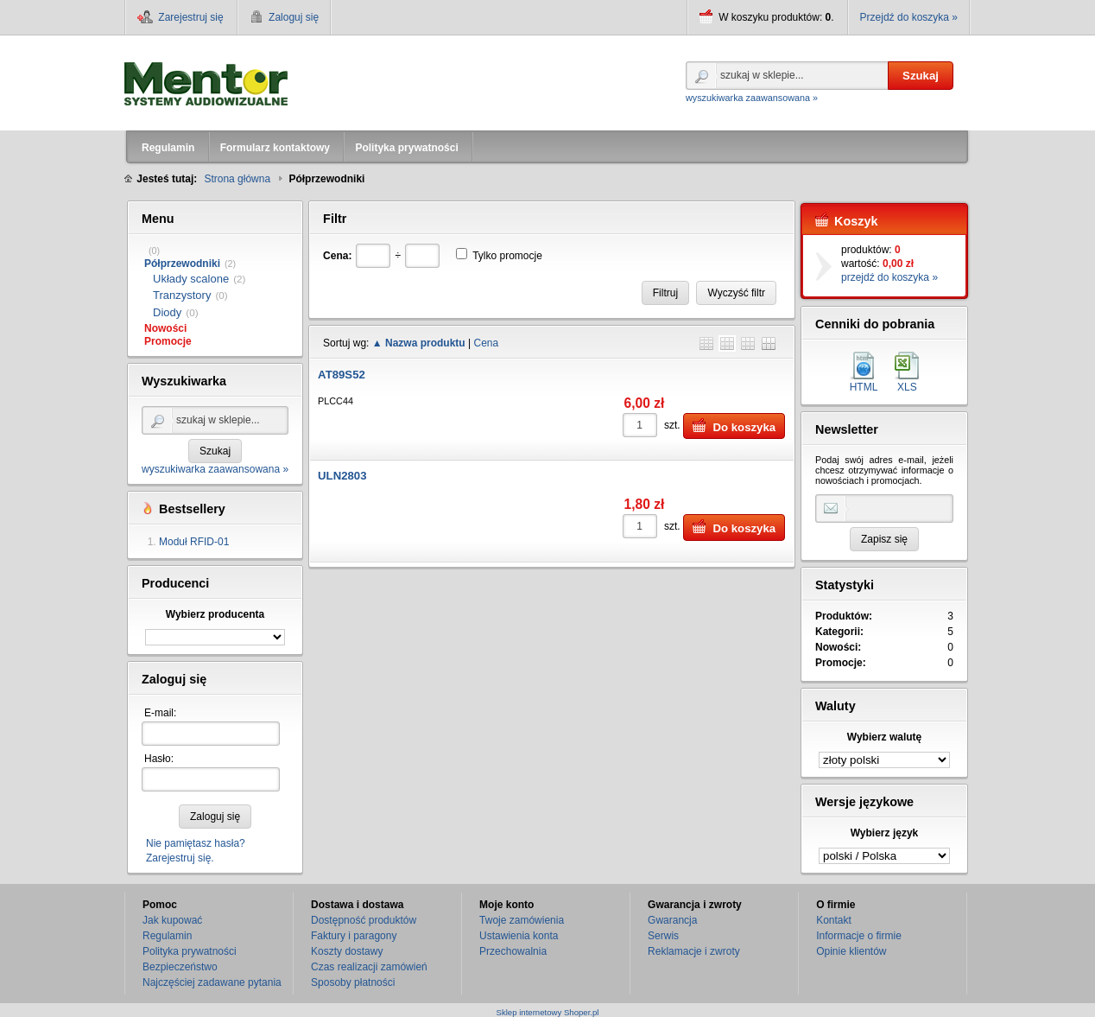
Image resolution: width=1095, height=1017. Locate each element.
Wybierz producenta (215, 614)
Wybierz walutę (884, 737)
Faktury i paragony (353, 936)
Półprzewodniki (182, 263)
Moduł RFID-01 (194, 542)
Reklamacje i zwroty (694, 951)
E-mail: (160, 713)
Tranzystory (182, 295)
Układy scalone (191, 278)
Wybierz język (884, 833)
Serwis (663, 936)
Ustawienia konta (518, 936)
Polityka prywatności (189, 951)
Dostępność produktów (363, 920)
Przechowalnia (513, 951)
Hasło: (159, 759)
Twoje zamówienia (521, 920)
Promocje (168, 341)
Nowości (165, 328)
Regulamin (167, 936)
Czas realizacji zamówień (369, 967)
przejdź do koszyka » (889, 277)
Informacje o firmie (859, 936)
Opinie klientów (851, 951)
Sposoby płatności (353, 982)
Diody (167, 312)
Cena (485, 343)
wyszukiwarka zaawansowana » (752, 97)
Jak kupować (172, 920)
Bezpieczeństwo (180, 967)
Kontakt (833, 920)
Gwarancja (672, 920)
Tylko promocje (507, 256)
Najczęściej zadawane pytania (212, 982)
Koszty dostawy (347, 951)
